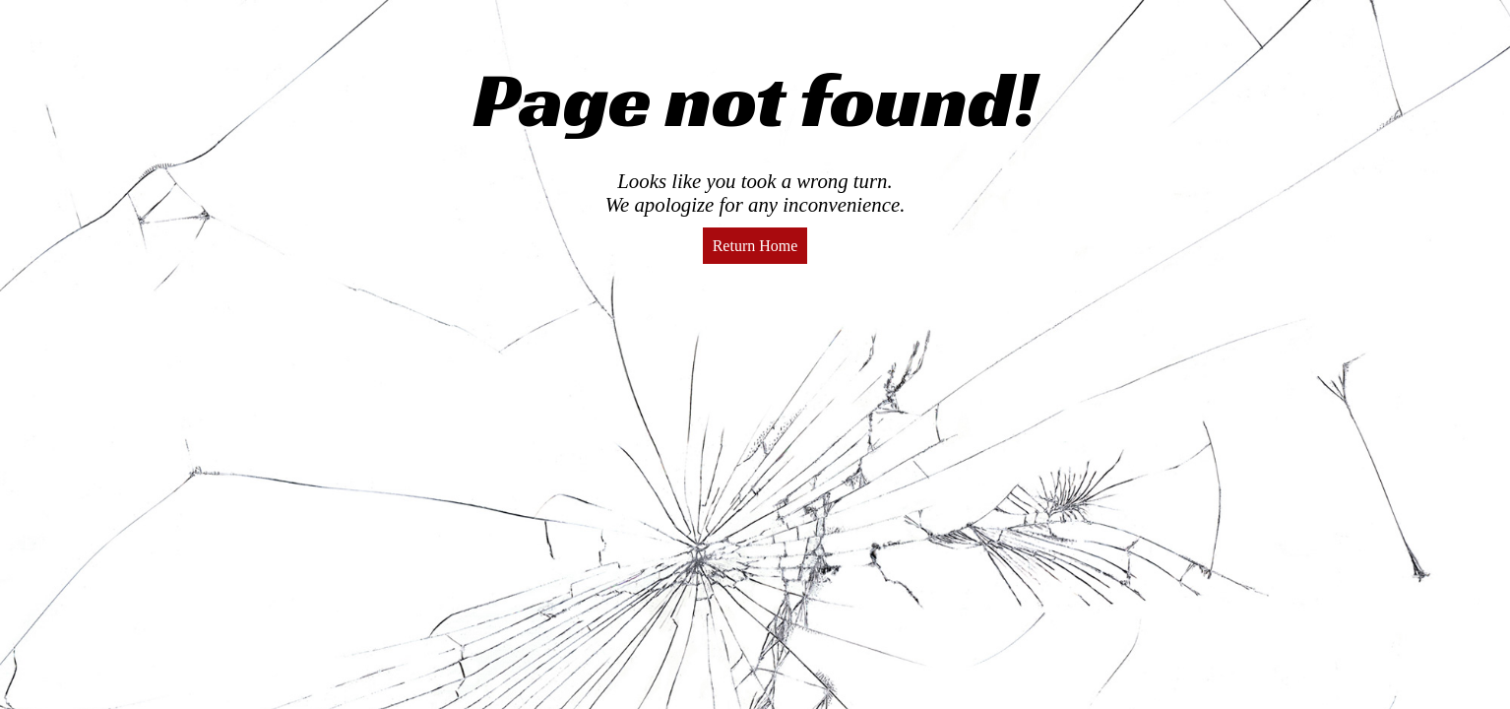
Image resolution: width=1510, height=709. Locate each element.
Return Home (755, 245)
